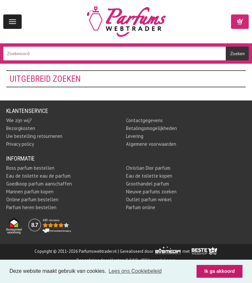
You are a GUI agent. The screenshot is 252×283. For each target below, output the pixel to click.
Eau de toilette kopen (149, 176)
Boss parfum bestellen (30, 168)
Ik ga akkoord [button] (219, 271)
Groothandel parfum (147, 184)
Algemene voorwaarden (151, 144)
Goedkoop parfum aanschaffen (39, 184)
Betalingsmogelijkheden (151, 128)
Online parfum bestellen (32, 199)
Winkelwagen (240, 21)
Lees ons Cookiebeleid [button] (135, 271)
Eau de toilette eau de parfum (38, 176)
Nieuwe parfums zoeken (151, 191)
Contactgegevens (144, 120)
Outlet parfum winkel (149, 199)
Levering (134, 136)
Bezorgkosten (20, 128)
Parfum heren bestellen (31, 207)
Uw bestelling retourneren (34, 136)
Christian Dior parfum (148, 168)
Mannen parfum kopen (29, 191)
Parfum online (140, 207)
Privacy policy (20, 144)
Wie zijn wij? (19, 120)
